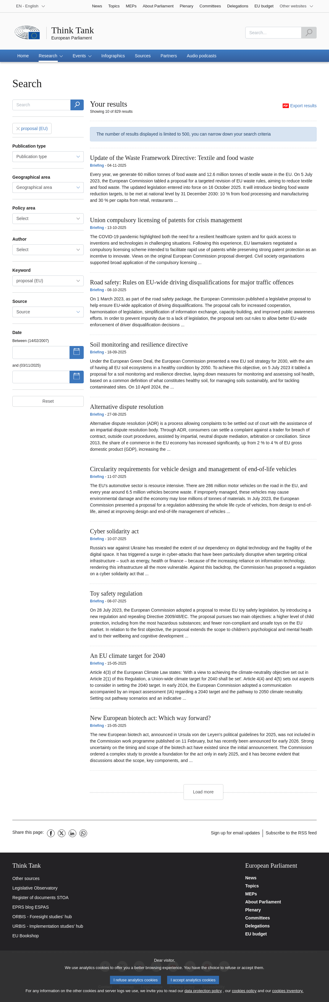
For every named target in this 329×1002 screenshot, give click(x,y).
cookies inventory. (287, 990)
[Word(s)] (77, 105)
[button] (51, 56)
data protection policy (203, 990)
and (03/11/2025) (26, 365)
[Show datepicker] (77, 352)
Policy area (23, 208)
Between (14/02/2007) (30, 341)
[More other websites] (296, 6)
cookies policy (244, 990)
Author (19, 239)
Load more (203, 791)
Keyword (21, 270)
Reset (48, 401)
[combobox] (48, 218)
